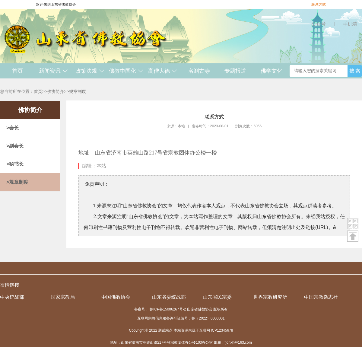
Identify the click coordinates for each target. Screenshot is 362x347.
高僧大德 (162, 71)
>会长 (12, 127)
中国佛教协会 (115, 297)
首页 (17, 71)
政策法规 (90, 71)
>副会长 (15, 145)
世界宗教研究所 (270, 297)
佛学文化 (271, 71)
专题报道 (235, 71)
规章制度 (77, 91)
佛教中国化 (126, 71)
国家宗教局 (63, 297)
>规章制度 (17, 182)
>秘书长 (15, 164)
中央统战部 (12, 297)
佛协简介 (55, 91)
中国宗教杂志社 (321, 297)
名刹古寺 (199, 71)
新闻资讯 (53, 71)
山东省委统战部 (169, 297)
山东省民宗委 (217, 297)
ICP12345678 (222, 330)
